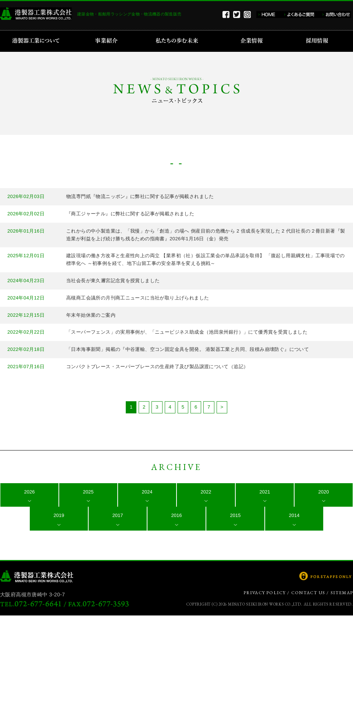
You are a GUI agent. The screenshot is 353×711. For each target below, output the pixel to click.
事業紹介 (107, 41)
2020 (323, 492)
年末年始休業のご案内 (90, 315)
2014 (294, 515)
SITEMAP (342, 593)
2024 (147, 492)
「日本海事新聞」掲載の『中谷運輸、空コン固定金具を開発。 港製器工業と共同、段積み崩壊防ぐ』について (187, 349)
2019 (59, 515)
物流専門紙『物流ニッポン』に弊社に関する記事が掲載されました (140, 196)
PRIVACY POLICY (264, 593)
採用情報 (319, 41)
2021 (265, 492)
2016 (176, 515)
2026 (29, 492)
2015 (235, 515)
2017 (118, 515)
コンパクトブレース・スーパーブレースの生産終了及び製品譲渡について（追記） (157, 366)
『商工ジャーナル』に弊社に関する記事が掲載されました (130, 213)
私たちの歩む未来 (179, 41)
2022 (206, 492)
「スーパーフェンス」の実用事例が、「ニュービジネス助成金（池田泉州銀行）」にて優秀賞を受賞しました (186, 332)
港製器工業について (38, 41)
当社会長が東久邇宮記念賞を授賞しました (113, 280)
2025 (88, 492)
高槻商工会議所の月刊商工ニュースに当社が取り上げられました (137, 298)
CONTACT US (308, 593)
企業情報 (253, 41)
